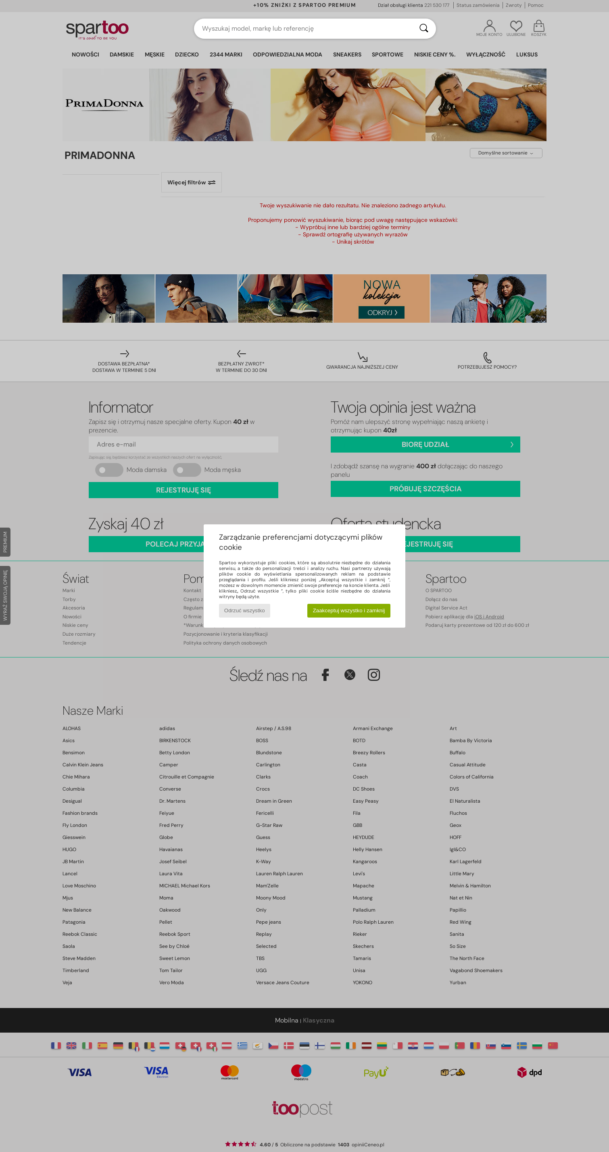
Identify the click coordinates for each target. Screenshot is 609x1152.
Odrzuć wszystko (244, 610)
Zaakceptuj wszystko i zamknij (349, 610)
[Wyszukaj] (424, 29)
